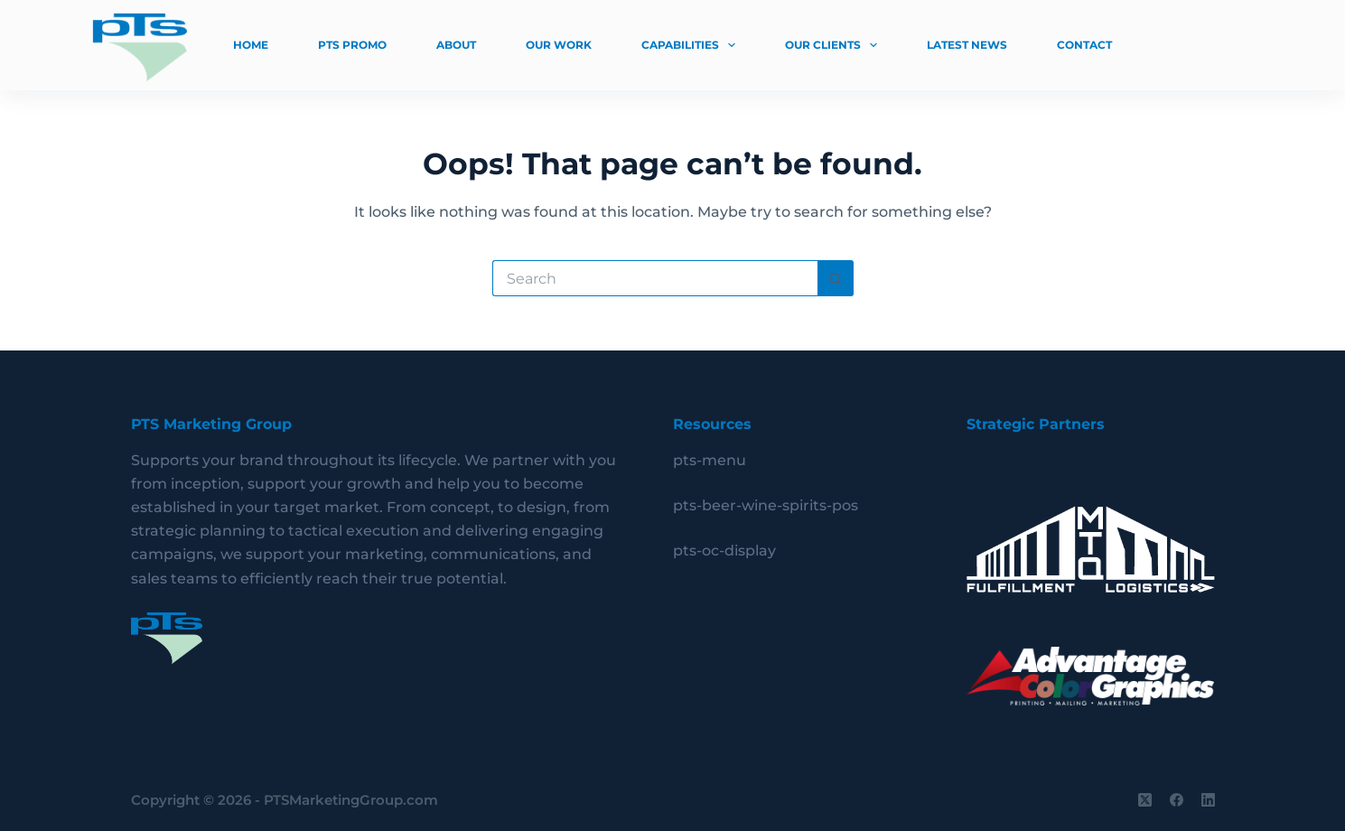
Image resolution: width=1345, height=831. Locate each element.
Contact (1084, 44)
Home (250, 44)
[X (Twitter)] (1145, 800)
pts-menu (709, 460)
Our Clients (834, 45)
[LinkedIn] (1208, 800)
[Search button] (835, 278)
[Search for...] (654, 278)
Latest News (967, 44)
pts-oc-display (724, 550)
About (456, 44)
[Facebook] (1176, 800)
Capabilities (692, 45)
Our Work (559, 44)
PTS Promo (352, 44)
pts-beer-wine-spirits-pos (765, 505)
